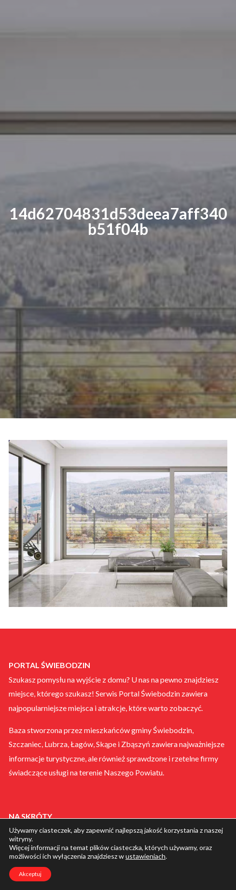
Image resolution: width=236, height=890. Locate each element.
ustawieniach (145, 856)
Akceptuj (30, 873)
